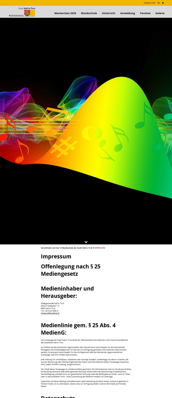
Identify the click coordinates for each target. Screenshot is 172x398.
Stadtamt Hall (149, 3)
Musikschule (89, 13)
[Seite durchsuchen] (158, 3)
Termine (145, 13)
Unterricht (108, 13)
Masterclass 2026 (65, 13)
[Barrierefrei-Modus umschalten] (163, 3)
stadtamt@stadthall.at (50, 313)
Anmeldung (127, 13)
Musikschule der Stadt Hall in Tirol (77, 248)
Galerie (159, 13)
